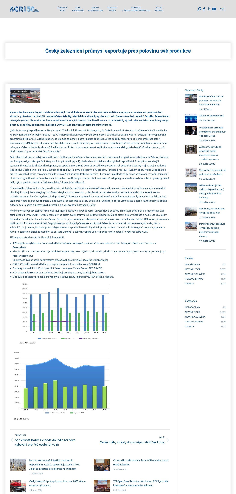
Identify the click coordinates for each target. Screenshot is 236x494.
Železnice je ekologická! (211, 115)
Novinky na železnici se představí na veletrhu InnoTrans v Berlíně (211, 100)
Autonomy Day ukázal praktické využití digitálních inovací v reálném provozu (210, 153)
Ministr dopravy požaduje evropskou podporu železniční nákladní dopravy (212, 230)
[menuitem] (62, 9)
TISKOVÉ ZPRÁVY (20, 92)
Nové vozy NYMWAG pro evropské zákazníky (212, 210)
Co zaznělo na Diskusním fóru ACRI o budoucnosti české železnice (140, 462)
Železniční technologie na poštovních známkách (212, 172)
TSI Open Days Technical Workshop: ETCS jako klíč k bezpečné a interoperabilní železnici (140, 483)
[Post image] (18, 465)
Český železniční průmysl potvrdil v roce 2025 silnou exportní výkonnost (57, 483)
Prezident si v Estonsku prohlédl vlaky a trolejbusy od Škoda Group (212, 131)
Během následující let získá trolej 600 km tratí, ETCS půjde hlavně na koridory (211, 191)
